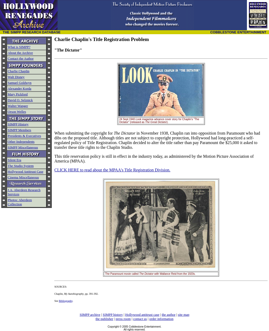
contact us (140, 319)
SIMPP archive (90, 315)
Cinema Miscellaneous (23, 177)
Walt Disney (16, 77)
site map (183, 315)
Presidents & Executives (24, 136)
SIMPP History (18, 124)
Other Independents (21, 142)
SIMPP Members (19, 130)
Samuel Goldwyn (20, 83)
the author (168, 315)
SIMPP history (113, 315)
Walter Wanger (18, 106)
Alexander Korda (19, 88)
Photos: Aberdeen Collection (20, 202)
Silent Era (14, 160)
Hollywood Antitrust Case (25, 172)
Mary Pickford (18, 94)
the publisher (104, 319)
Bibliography (66, 300)
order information (161, 319)
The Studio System (21, 166)
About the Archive (20, 53)
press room (123, 319)
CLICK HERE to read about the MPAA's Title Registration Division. (112, 170)
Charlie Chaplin (18, 71)
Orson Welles (17, 112)
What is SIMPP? (19, 47)
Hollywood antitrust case (142, 315)
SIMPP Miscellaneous (23, 147)
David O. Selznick (20, 100)
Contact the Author (21, 58)
